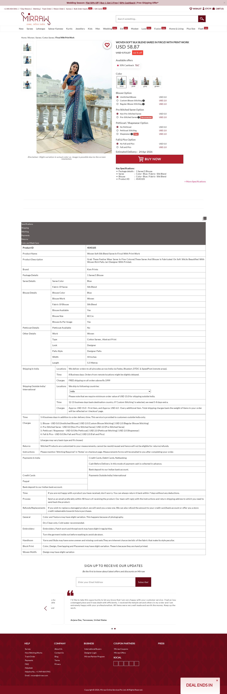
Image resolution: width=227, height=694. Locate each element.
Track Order (46, 9)
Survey (68, 9)
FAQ (27, 664)
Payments (25, 235)
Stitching (25, 231)
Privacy (58, 664)
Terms (57, 660)
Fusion (160, 28)
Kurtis (69, 28)
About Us (58, 649)
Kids (90, 28)
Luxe (146, 28)
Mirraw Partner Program (94, 656)
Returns (24, 239)
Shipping (25, 228)
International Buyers (92, 649)
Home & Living (176, 28)
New (21, 28)
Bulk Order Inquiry (81, 9)
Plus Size (191, 28)
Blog (56, 656)
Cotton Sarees (94, 339)
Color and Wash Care (30, 243)
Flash (203, 28)
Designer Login (90, 653)
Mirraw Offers (120, 653)
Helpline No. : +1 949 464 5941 (37, 671)
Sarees (30, 28)
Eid (124, 28)
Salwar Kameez (55, 28)
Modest (134, 28)
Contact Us (59, 653)
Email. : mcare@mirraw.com (36, 675)
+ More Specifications (195, 181)
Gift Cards (100, 9)
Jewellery (80, 28)
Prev (46, 608)
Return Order (59, 9)
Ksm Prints (92, 269)
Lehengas (40, 28)
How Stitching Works (33, 653)
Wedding (110, 28)
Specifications (27, 224)
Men (98, 28)
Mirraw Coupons (121, 649)
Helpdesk (29, 668)
